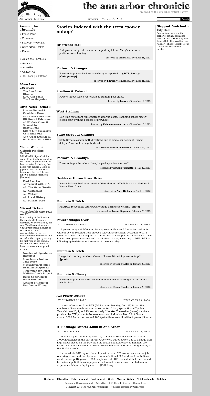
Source (25, 177)
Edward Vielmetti (116, 81)
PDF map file (94, 342)
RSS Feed (114, 383)
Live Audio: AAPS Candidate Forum (34, 111)
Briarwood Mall (69, 44)
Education (63, 379)
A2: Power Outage (71, 295)
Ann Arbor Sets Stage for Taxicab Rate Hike (37, 138)
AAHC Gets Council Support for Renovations (35, 125)
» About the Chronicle (33, 59)
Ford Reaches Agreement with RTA (36, 182)
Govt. (111, 379)
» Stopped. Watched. (32, 42)
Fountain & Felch (70, 201)
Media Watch (30, 147)
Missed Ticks (30, 208)
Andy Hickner (124, 191)
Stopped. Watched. (172, 26)
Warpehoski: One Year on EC (36, 213)
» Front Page (28, 34)
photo (135, 206)
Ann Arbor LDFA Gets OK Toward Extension (37, 118)
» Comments (27, 38)
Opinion (161, 379)
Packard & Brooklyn (73, 158)
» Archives (26, 63)
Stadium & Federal (72, 91)
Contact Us (139, 383)
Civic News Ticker (34, 107)
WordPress (138, 387)
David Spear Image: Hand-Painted (35, 278)
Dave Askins (70, 331)
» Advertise (26, 67)
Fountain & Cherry (71, 274)
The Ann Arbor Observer (32, 92)
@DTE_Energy (131, 73)
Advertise (101, 383)
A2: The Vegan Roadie (37, 187)
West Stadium (68, 111)
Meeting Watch (125, 379)
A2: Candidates (32, 190)
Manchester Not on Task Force (35, 260)
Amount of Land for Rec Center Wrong (35, 284)
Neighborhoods (145, 379)
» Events (25, 51)
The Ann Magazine (35, 99)
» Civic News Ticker (32, 46)
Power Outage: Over (73, 219)
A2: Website (30, 194)
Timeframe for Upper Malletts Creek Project (37, 272)
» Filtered (41, 76)
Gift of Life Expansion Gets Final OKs (37, 132)
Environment (98, 379)
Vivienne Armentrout (114, 124)
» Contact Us (27, 71)
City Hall (163, 30)
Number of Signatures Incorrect (37, 254)
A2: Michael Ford (34, 200)
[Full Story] (107, 365)
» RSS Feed (26, 76)
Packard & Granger (72, 68)
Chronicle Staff (74, 224)
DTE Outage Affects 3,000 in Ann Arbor (88, 327)
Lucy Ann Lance (33, 96)
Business (49, 379)
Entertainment (79, 379)
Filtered (126, 383)
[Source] (147, 317)
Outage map (68, 76)
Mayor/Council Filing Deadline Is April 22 (36, 266)
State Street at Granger (75, 134)
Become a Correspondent (78, 383)
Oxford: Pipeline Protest (32, 152)
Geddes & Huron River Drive (79, 178)
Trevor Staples (120, 211)
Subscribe (92, 19)
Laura (123, 101)
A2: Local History (34, 197)
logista (123, 57)
